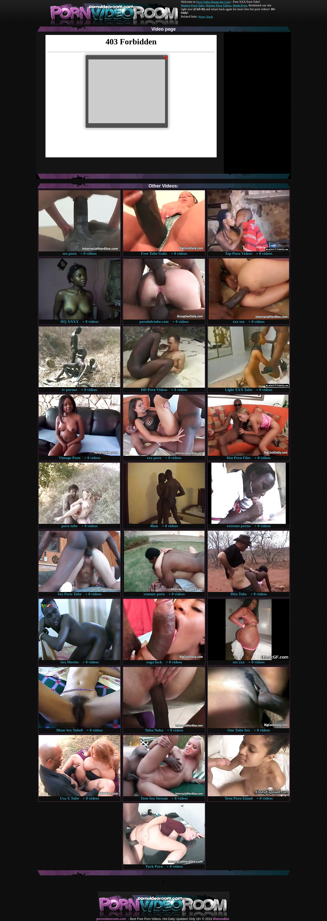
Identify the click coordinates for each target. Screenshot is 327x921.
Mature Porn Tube (192, 5)
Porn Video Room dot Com (213, 1)
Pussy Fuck (205, 16)
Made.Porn (240, 5)
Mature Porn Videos (218, 5)
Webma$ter (221, 919)
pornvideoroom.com (111, 919)
